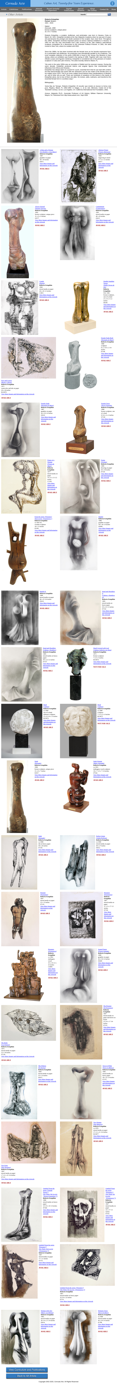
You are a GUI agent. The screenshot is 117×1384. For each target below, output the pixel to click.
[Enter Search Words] (97, 14)
